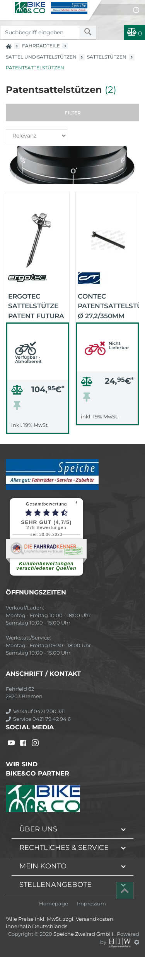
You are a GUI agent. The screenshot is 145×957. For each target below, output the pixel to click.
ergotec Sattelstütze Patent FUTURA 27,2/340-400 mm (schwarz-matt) (37, 305)
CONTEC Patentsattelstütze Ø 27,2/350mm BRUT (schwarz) (108, 305)
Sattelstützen (106, 57)
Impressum (91, 903)
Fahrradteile (41, 46)
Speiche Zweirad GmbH (83, 934)
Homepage (53, 903)
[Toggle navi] (7, 6)
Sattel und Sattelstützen (41, 57)
